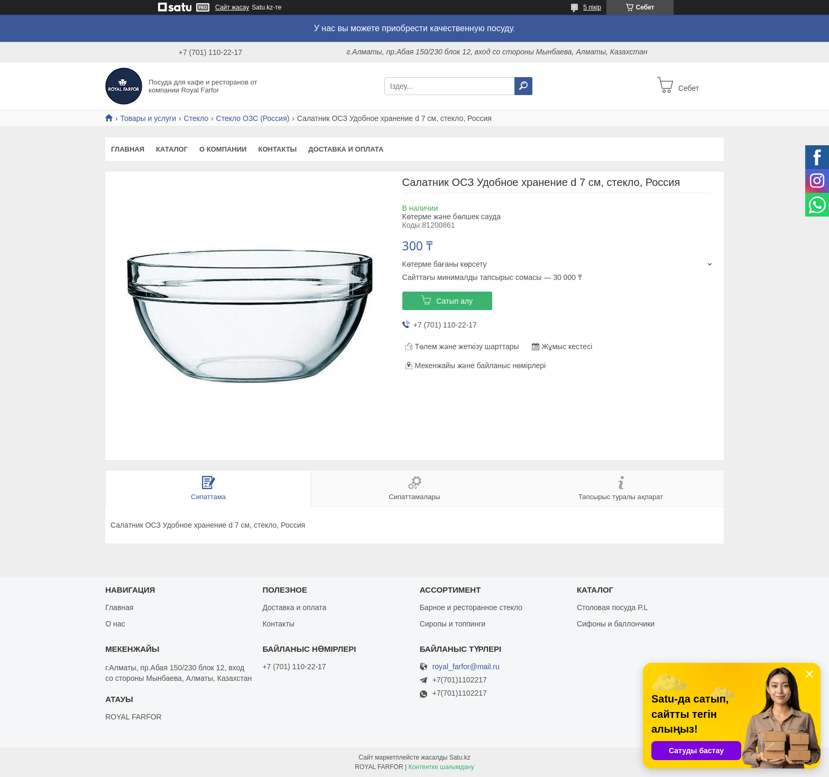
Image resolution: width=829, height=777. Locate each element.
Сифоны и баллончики (616, 624)
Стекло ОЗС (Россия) (253, 118)
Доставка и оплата (345, 149)
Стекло (196, 118)
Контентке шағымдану (441, 767)
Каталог (172, 149)
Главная (127, 149)
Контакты (277, 149)
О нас (115, 624)
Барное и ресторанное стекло (471, 607)
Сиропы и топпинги (452, 624)
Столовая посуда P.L (612, 607)
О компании (222, 149)
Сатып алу (454, 301)
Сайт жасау (232, 7)
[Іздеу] (523, 86)
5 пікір (592, 7)
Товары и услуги (148, 118)
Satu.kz (460, 757)
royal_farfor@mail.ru (466, 667)
